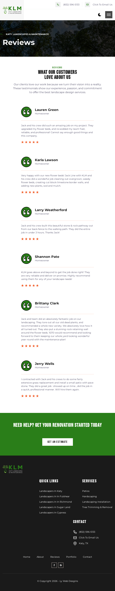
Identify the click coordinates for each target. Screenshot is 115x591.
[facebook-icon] (54, 565)
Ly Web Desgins (69, 581)
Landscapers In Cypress (52, 512)
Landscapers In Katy (50, 491)
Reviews (55, 556)
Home (26, 556)
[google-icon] (60, 565)
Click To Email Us (102, 4)
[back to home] (12, 10)
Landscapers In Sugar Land (54, 507)
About (40, 556)
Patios (85, 491)
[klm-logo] (20, 469)
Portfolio (71, 556)
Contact (87, 556)
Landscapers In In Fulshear (54, 496)
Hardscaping (89, 496)
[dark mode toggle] (100, 15)
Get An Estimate (58, 442)
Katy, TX (80, 543)
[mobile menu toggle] (108, 14)
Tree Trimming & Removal (97, 507)
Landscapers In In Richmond (55, 501)
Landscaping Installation (96, 501)
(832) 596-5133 (71, 4)
